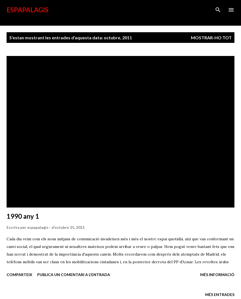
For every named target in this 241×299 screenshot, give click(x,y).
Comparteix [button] (19, 274)
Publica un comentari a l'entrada (73, 274)
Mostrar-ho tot (211, 37)
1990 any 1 (23, 216)
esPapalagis (27, 10)
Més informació (217, 274)
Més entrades (219, 294)
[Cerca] (218, 10)
